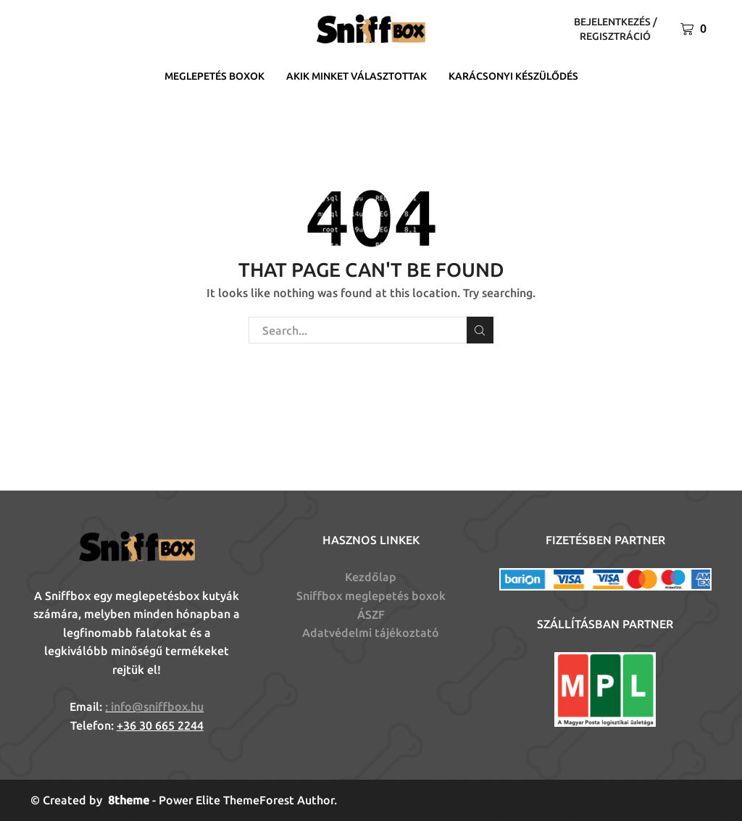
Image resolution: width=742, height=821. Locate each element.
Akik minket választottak (356, 76)
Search (480, 330)
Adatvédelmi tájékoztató (370, 632)
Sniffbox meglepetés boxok (371, 595)
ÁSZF (371, 614)
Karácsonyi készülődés (513, 76)
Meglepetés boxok (214, 76)
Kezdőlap (370, 576)
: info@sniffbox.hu (154, 706)
